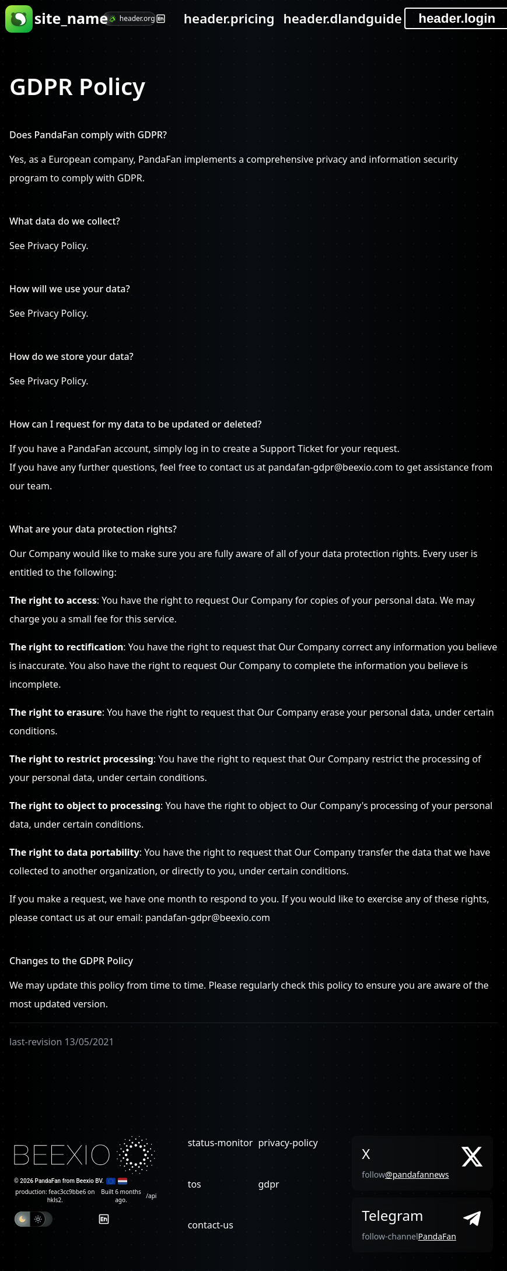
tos (194, 1184)
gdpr (268, 1184)
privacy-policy (287, 1142)
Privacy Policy (56, 245)
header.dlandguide (342, 18)
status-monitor (220, 1142)
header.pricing (229, 18)
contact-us (210, 1225)
